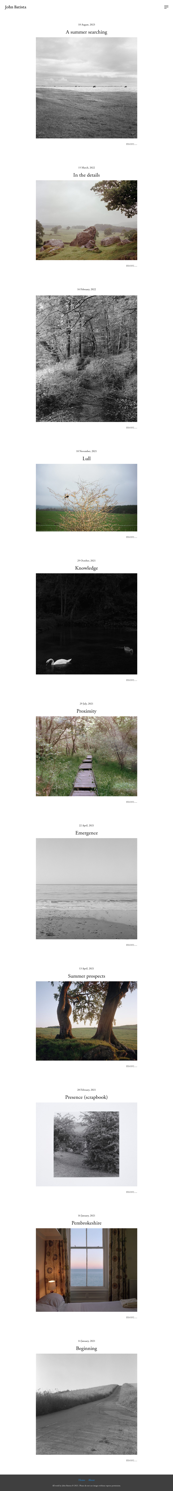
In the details (86, 175)
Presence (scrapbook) (86, 1097)
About (91, 1480)
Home (82, 1480)
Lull (86, 458)
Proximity (86, 711)
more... (131, 143)
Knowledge (86, 568)
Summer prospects (86, 976)
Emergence (86, 833)
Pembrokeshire (86, 1223)
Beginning (86, 1348)
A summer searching (86, 32)
